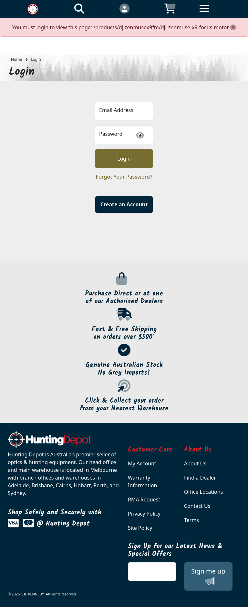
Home (16, 59)
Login (36, 59)
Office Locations (203, 491)
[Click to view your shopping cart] (170, 8)
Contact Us (197, 505)
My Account (142, 463)
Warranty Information (142, 481)
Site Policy (140, 527)
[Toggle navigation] (215, 13)
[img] (140, 135)
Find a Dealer (200, 477)
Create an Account (124, 204)
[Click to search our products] (79, 8)
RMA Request (144, 499)
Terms (191, 520)
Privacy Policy (144, 513)
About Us (195, 463)
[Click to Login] (124, 8)
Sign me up (208, 576)
